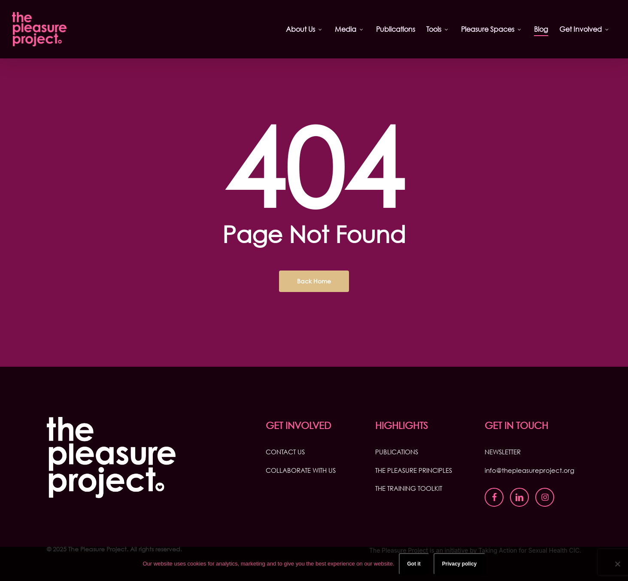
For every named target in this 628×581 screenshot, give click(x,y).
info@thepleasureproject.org (529, 470)
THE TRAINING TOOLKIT (408, 488)
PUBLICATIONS (396, 452)
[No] (617, 564)
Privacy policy (459, 564)
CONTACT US (285, 452)
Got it (414, 564)
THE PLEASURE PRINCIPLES (413, 470)
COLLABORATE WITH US (301, 470)
